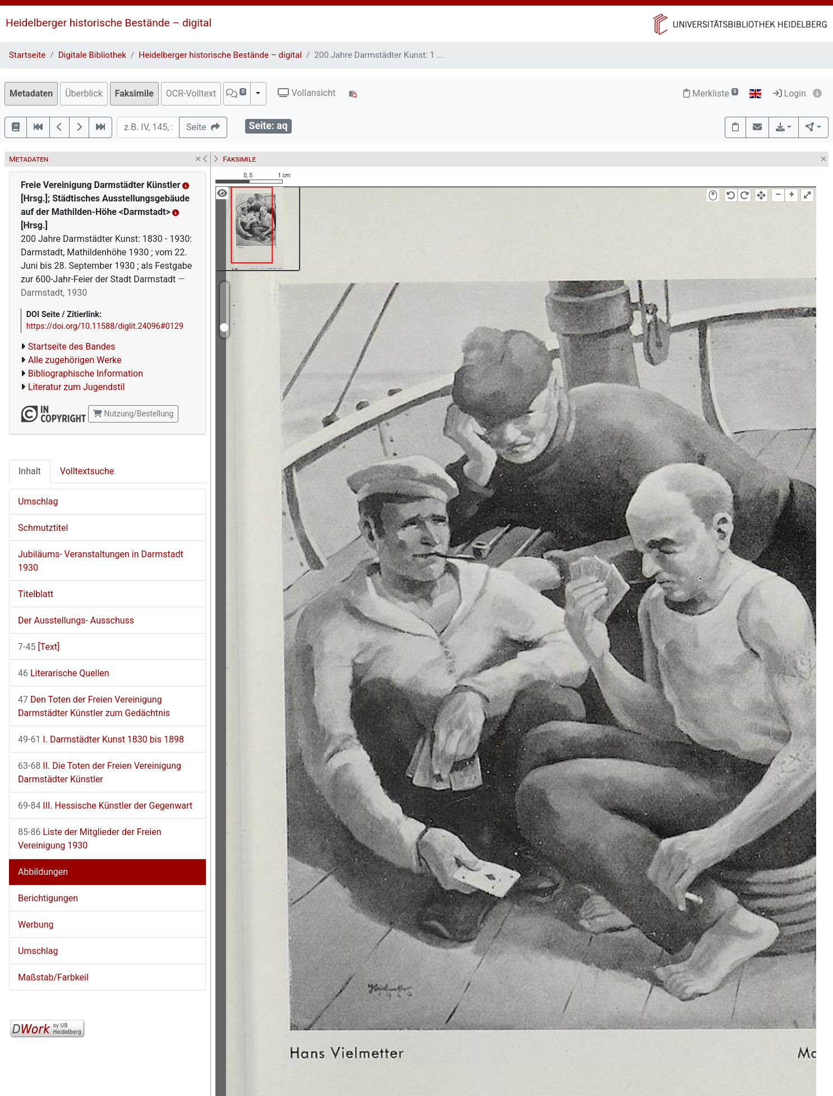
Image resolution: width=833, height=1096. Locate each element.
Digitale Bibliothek (92, 55)
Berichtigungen (48, 898)
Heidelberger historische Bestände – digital (108, 22)
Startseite (27, 55)
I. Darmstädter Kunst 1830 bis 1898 (101, 739)
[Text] (38, 646)
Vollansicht (306, 93)
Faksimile (134, 93)
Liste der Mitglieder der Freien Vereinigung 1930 (89, 839)
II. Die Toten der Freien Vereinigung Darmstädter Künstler (99, 772)
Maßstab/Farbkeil (53, 977)
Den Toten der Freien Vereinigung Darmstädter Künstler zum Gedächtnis (94, 706)
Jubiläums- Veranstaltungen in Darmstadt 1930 (100, 561)
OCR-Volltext (191, 93)
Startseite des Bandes (72, 346)
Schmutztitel (43, 527)
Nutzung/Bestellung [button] (133, 413)
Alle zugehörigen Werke (75, 360)
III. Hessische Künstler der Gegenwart (105, 805)
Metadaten (31, 93)
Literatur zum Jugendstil (76, 387)
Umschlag (38, 501)
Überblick (84, 93)
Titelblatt (35, 594)
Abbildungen (43, 871)
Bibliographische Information (85, 373)
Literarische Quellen (63, 673)
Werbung (35, 924)
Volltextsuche (87, 471)
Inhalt (30, 471)
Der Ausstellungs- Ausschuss (76, 620)
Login (789, 93)
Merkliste (710, 93)
